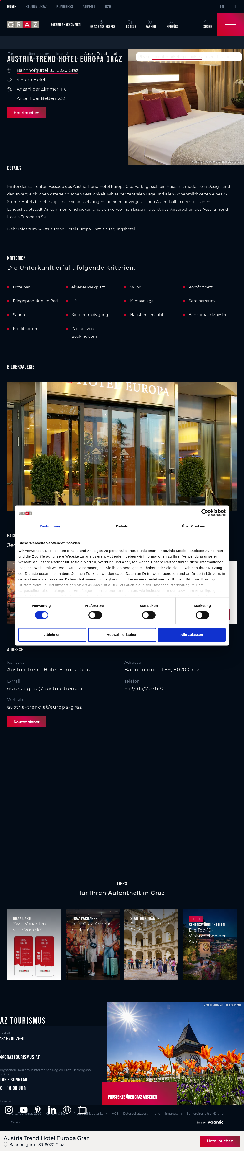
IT (235, 6)
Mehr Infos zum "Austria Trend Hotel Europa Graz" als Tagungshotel (71, 229)
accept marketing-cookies (177, 56)
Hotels (131, 24)
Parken (151, 24)
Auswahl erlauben (122, 635)
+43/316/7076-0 (143, 688)
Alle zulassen (191, 635)
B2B (108, 6)
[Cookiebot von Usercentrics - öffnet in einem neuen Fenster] (205, 512)
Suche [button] (207, 24)
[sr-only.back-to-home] (26, 24)
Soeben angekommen (66, 24)
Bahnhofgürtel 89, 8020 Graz (47, 70)
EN (222, 6)
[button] (9, 1110)
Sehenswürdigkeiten (207, 924)
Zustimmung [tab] (50, 526)
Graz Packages (84, 918)
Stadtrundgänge (145, 918)
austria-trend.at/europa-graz (44, 707)
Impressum (177, 1113)
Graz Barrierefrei (103, 24)
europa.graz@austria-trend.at (46, 688)
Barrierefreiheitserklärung (209, 1113)
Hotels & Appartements (67, 56)
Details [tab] (122, 526)
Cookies (18, 1120)
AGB (117, 1113)
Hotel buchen (27, 113)
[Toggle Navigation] (230, 24)
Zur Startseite (15, 58)
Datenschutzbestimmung (144, 1113)
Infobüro (172, 24)
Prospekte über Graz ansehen (130, 1097)
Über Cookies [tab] (193, 526)
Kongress (64, 6)
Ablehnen (52, 635)
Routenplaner (27, 722)
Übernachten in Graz (38, 56)
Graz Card (22, 918)
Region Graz (36, 6)
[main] (122, 458)
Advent (89, 6)
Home (11, 6)
